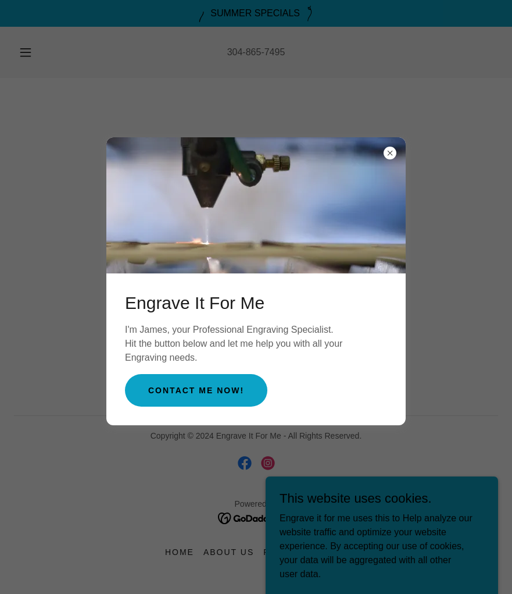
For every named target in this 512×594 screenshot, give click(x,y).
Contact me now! (196, 390)
